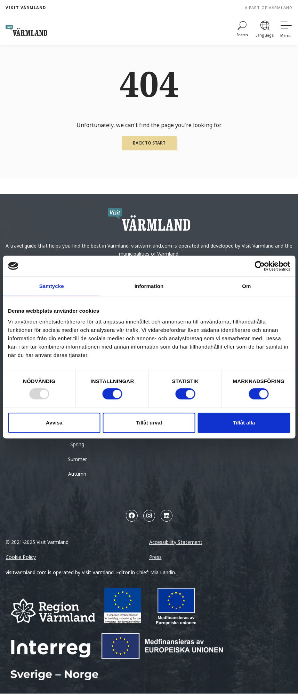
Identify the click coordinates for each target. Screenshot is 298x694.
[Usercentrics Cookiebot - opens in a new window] (259, 266)
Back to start (149, 143)
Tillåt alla (244, 423)
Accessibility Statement (175, 542)
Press (155, 557)
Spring (77, 444)
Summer (77, 459)
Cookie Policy (21, 557)
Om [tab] (246, 286)
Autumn (77, 473)
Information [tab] (149, 286)
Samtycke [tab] (51, 286)
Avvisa (54, 423)
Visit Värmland (26, 7)
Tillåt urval (149, 423)
